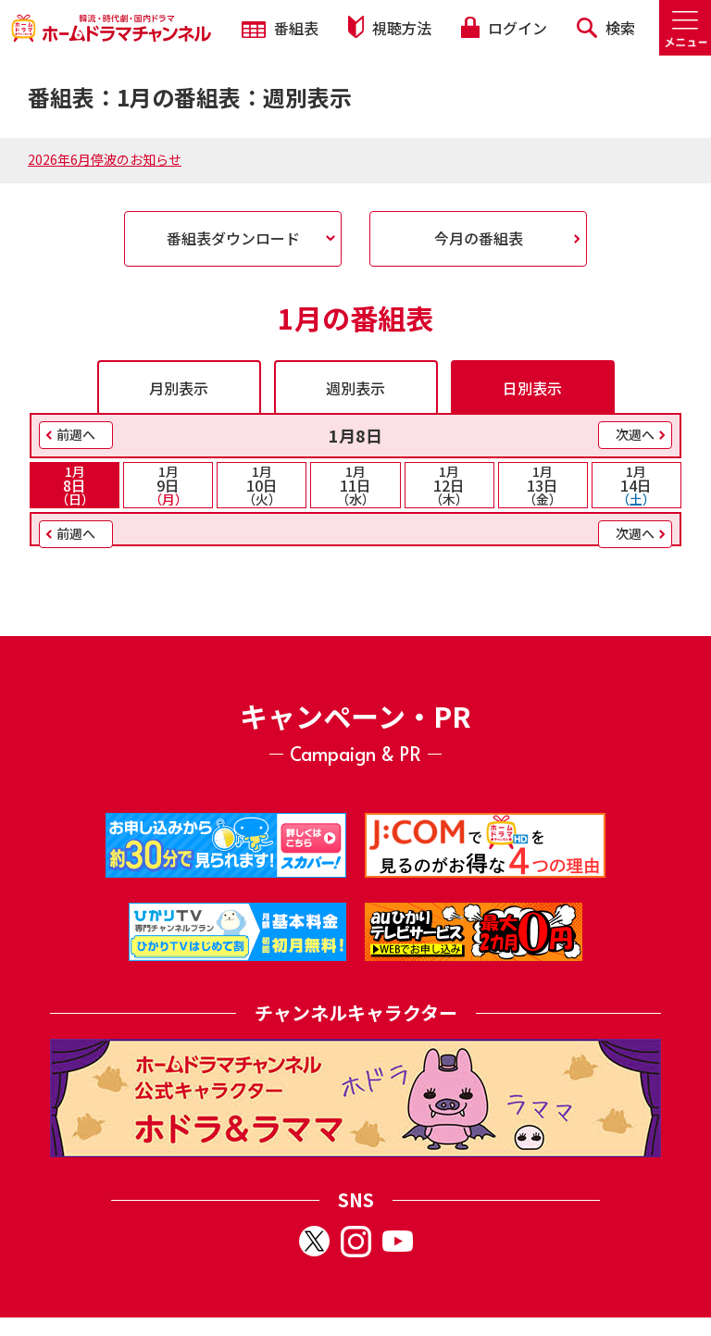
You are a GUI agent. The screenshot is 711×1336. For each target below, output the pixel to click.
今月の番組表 (478, 238)
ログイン (503, 28)
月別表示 (178, 388)
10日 (262, 485)
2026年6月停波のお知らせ (104, 159)
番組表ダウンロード (233, 238)
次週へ (635, 434)
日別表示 (532, 388)
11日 (355, 485)
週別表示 (355, 388)
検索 (606, 28)
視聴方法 (389, 27)
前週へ (75, 434)
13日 (543, 485)
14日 (636, 485)
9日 (168, 485)
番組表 (280, 28)
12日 (449, 485)
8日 (74, 485)
